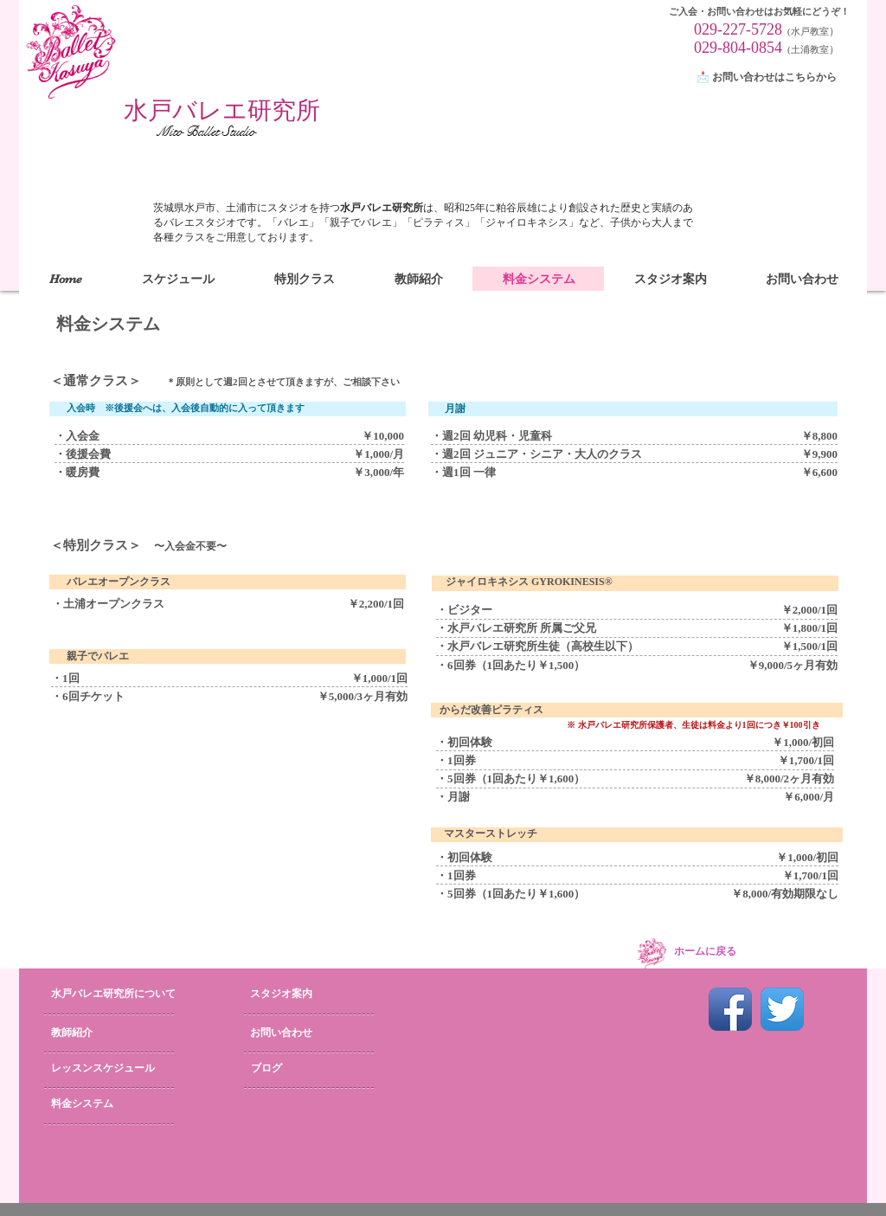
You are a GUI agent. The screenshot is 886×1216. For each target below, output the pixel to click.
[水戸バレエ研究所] (222, 111)
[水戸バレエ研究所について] (129, 994)
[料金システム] (108, 1104)
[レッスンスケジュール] (107, 1069)
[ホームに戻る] (705, 951)
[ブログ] (292, 1069)
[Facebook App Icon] (730, 1009)
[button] (304, 279)
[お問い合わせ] (305, 1033)
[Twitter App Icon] (782, 1009)
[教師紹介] (97, 1033)
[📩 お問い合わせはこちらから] (768, 77)
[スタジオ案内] (300, 994)
